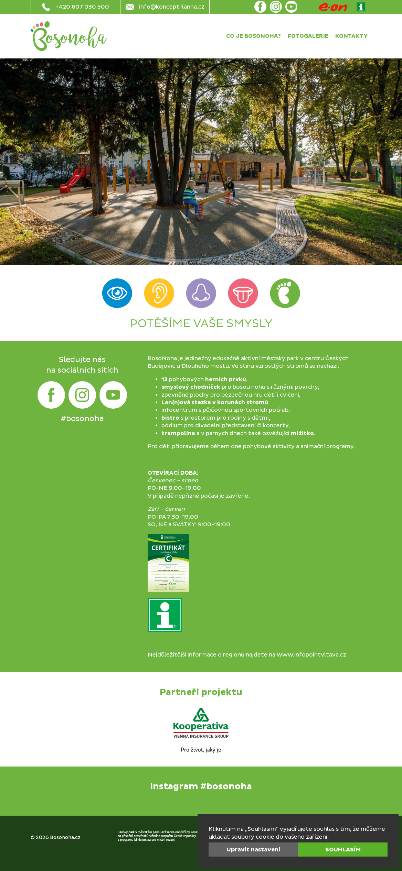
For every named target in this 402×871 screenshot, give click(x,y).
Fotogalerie (308, 36)
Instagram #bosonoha (201, 786)
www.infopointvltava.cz (311, 654)
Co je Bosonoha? (253, 36)
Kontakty (351, 36)
